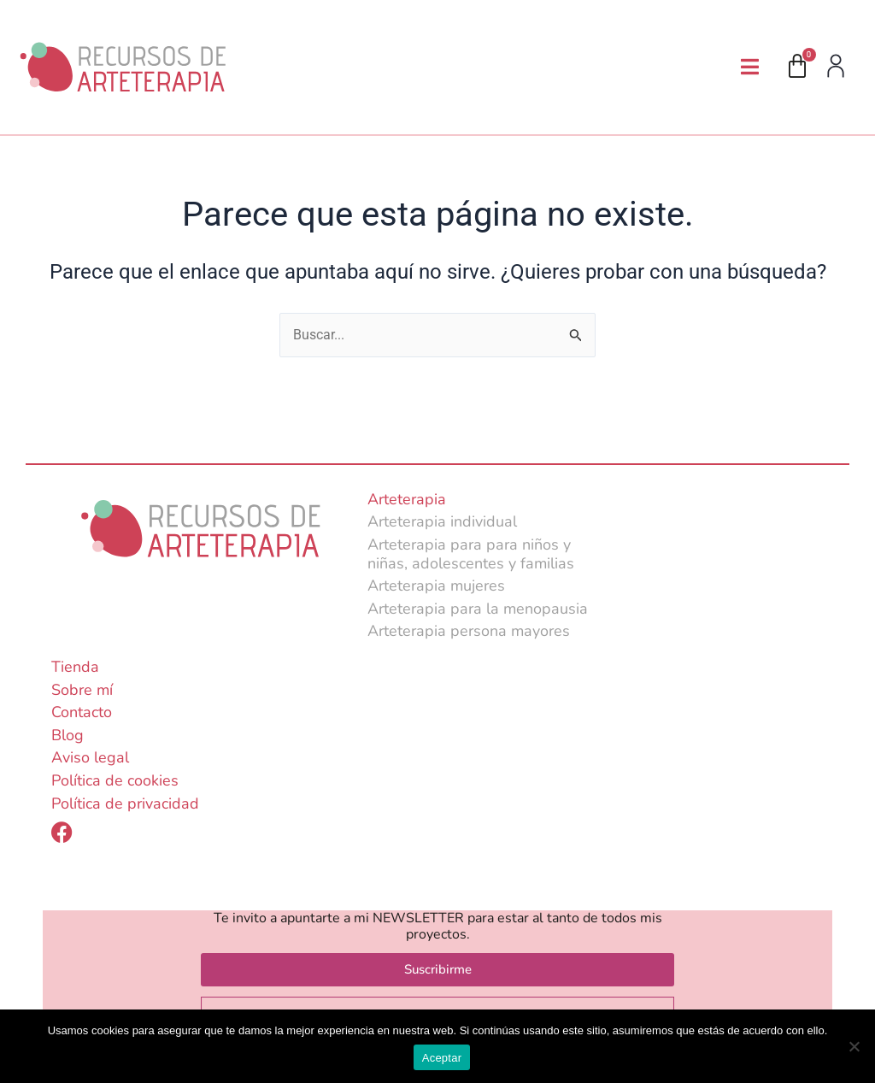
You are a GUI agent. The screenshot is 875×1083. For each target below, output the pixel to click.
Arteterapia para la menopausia (477, 608)
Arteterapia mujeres (436, 586)
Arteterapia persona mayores (468, 631)
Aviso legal (90, 758)
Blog (67, 735)
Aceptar (442, 1057)
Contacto (81, 713)
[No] (853, 1046)
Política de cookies (115, 780)
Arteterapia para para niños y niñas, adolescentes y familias (470, 554)
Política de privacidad (125, 803)
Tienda (75, 666)
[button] (750, 66)
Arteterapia (406, 499)
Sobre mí (82, 690)
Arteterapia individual (442, 522)
